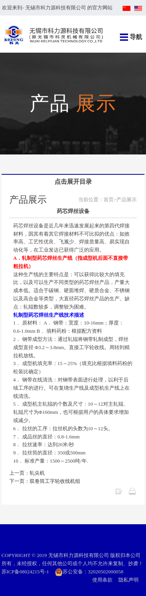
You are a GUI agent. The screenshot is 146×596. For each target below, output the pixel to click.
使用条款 (102, 580)
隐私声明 (128, 580)
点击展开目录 (73, 181)
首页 (109, 199)
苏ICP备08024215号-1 (25, 572)
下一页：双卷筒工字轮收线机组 (44, 481)
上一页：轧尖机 (27, 473)
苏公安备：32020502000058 (89, 572)
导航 (136, 37)
